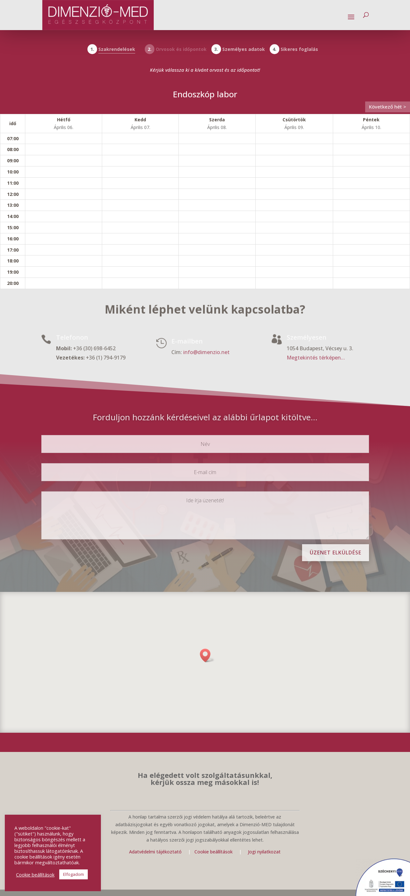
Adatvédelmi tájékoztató (155, 852)
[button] (207, 655)
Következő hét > (387, 106)
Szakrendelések (116, 49)
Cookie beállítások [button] (35, 874)
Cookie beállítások (214, 852)
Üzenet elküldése (335, 552)
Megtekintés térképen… (316, 357)
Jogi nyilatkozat (264, 852)
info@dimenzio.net (206, 352)
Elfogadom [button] (73, 874)
